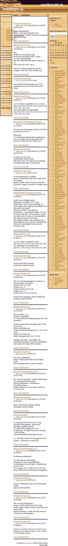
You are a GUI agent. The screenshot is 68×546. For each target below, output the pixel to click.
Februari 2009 (60, 73)
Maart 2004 (59, 224)
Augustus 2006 (58, 149)
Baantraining (11, 32)
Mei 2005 (58, 188)
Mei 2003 (58, 252)
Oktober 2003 (60, 238)
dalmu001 (5, 59)
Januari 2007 (60, 133)
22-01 (27, 273)
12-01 (28, 397)
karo (3, 82)
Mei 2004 (58, 220)
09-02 (28, 171)
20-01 (28, 352)
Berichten (10, 34)
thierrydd (5, 99)
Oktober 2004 (60, 206)
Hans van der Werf (5, 85)
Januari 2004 (60, 228)
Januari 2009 (60, 75)
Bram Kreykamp (5, 96)
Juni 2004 (59, 218)
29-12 (28, 478)
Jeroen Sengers (4, 77)
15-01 (35, 371)
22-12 (28, 496)
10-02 (27, 149)
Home (16, 15)
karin (3, 80)
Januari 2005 (60, 196)
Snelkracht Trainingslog (6, 19)
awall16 (4, 54)
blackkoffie (5, 56)
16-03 (28, 78)
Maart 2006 (59, 160)
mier (3, 93)
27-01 (27, 234)
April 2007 (59, 127)
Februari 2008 (60, 99)
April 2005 (59, 190)
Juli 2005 (58, 184)
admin (3, 52)
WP (56, 284)
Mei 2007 (58, 125)
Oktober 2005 (60, 174)
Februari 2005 (60, 194)
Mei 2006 (58, 156)
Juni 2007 (59, 123)
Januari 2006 (60, 164)
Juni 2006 (59, 154)
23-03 (28, 23)
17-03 (27, 45)
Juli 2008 (58, 95)
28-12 (34, 449)
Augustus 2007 (58, 118)
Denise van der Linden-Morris (6, 63)
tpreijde (4, 102)
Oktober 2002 (60, 269)
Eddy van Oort (5, 72)
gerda (3, 69)
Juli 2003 (58, 248)
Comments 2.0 (59, 281)
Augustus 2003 (58, 245)
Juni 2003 (59, 250)
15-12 (28, 521)
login (57, 24)
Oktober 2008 (60, 85)
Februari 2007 (60, 131)
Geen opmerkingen (21, 41)
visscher (4, 104)
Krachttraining (11, 38)
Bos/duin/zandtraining (22, 122)
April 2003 (59, 254)
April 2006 (59, 158)
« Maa (52, 63)
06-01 (25, 415)
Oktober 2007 (60, 111)
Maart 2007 (59, 129)
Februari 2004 (60, 226)
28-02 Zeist (36, 122)
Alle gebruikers (5, 49)
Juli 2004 (58, 216)
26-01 (28, 256)
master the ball (5, 90)
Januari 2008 (60, 101)
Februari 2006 (60, 162)
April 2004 (59, 222)
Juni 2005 (59, 186)
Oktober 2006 (60, 143)
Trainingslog (25, 15)
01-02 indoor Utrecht (33, 193)
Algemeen (10, 30)
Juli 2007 (58, 121)
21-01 (27, 307)
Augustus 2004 (58, 213)
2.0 (58, 278)
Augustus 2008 (58, 92)
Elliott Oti (5, 67)
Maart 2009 (59, 71)
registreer (58, 26)
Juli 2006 (58, 152)
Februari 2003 (60, 258)
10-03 (27, 96)
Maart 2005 (59, 192)
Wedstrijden (11, 40)
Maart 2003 (59, 256)
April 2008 (59, 97)
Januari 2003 (60, 260)
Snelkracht (5, 16)
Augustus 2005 (58, 181)
